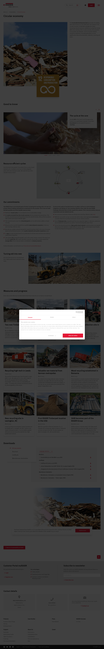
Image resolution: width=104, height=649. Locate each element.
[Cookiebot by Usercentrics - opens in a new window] (76, 312)
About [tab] (73, 317)
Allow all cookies (72, 335)
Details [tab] (52, 317)
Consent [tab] (30, 317)
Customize (52, 335)
